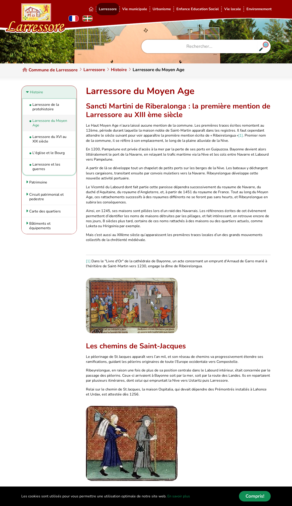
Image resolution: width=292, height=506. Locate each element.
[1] (240, 135)
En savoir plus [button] (178, 496)
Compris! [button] (255, 496)
